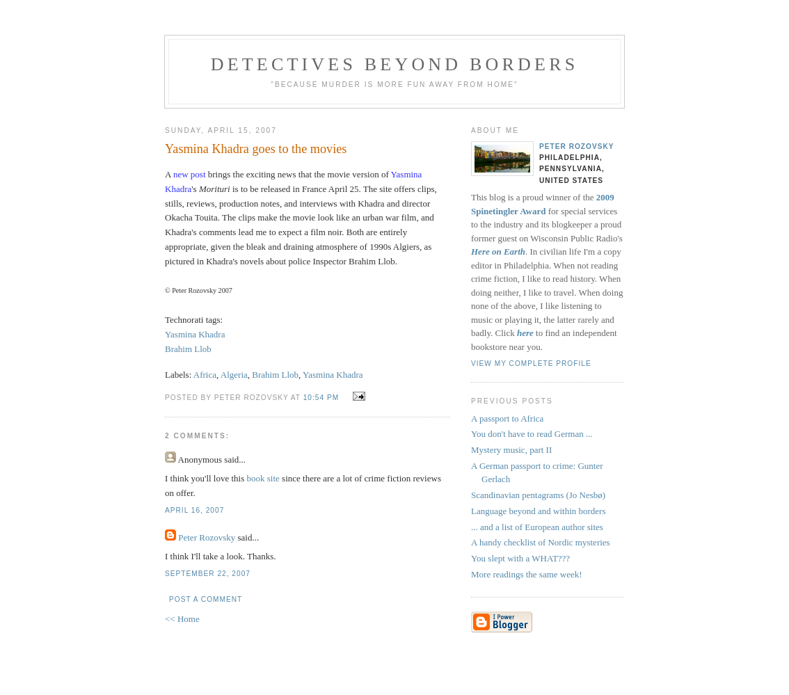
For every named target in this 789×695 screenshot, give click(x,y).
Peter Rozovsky (206, 537)
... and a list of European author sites (537, 527)
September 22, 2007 (207, 573)
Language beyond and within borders (538, 511)
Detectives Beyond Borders (395, 64)
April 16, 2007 (194, 510)
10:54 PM (321, 397)
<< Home (182, 619)
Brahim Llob (188, 349)
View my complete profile (531, 363)
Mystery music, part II (511, 450)
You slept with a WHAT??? (520, 558)
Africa (204, 374)
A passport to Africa (507, 418)
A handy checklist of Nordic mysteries (540, 542)
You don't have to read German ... (532, 434)
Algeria (234, 374)
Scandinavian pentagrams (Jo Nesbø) (538, 495)
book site (263, 478)
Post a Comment (205, 599)
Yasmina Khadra (195, 334)
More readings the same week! (526, 574)
